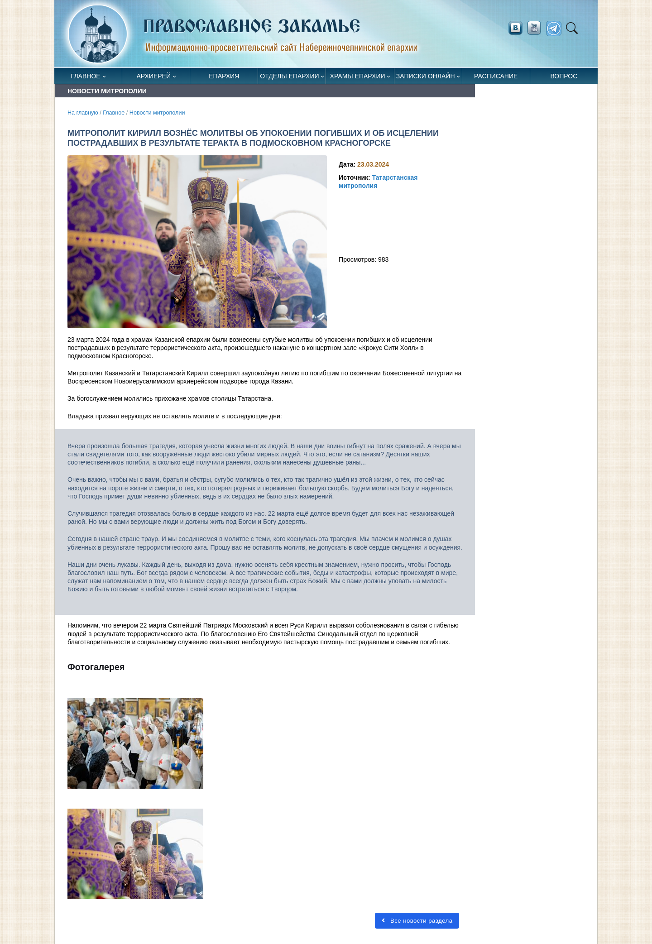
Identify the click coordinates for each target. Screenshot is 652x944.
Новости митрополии (157, 113)
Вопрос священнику (564, 78)
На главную (82, 113)
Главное (86, 76)
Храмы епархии (357, 76)
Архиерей (153, 76)
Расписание (496, 76)
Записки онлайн (425, 76)
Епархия (224, 76)
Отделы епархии (289, 76)
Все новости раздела (417, 920)
